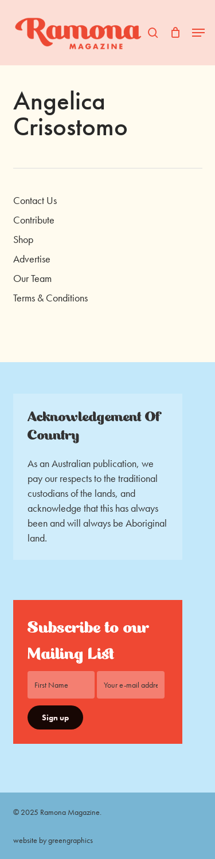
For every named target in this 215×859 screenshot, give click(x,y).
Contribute (33, 219)
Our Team (32, 278)
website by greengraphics (53, 840)
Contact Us (35, 200)
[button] (198, 32)
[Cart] (175, 32)
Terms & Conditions (50, 297)
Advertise (31, 258)
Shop (23, 239)
